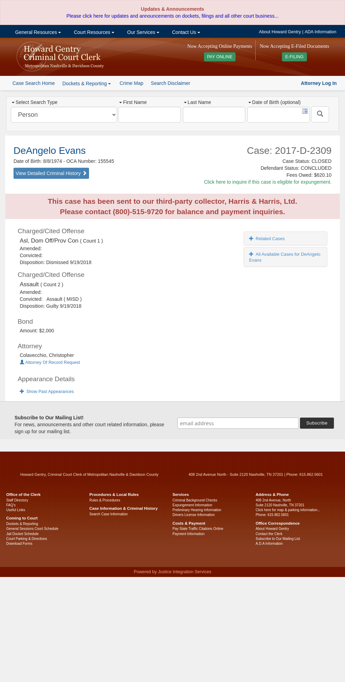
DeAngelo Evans (50, 150)
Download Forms (19, 543)
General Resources (37, 32)
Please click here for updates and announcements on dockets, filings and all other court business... (172, 16)
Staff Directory (17, 500)
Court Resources (93, 32)
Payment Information (188, 534)
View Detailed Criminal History (51, 173)
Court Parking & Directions (26, 539)
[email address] (238, 423)
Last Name (197, 102)
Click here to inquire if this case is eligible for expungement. (267, 182)
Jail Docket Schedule (22, 534)
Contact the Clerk (269, 534)
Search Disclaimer (171, 83)
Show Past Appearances (47, 391)
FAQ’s (11, 505)
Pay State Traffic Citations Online (197, 529)
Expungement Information (192, 505)
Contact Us (185, 32)
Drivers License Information (193, 515)
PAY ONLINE (220, 56)
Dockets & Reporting (22, 524)
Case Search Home (33, 83)
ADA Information (320, 31)
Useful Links (15, 510)
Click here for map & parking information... (288, 510)
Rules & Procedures (104, 500)
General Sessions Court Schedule (32, 529)
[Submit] (320, 114)
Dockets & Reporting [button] (86, 83)
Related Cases (267, 238)
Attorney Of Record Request (50, 362)
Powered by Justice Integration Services (172, 571)
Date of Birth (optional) (274, 102)
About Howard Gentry (280, 31)
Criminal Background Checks (194, 500)
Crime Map (131, 83)
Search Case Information (108, 514)
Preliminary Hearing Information (196, 510)
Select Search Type (34, 102)
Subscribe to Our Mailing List (278, 539)
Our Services (142, 32)
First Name (133, 102)
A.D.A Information (269, 543)
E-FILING (294, 56)
